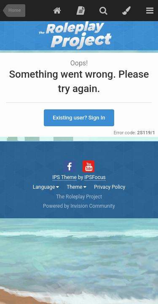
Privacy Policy (109, 187)
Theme (76, 187)
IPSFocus (94, 177)
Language (46, 187)
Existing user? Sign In (79, 117)
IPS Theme (64, 177)
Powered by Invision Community (79, 206)
